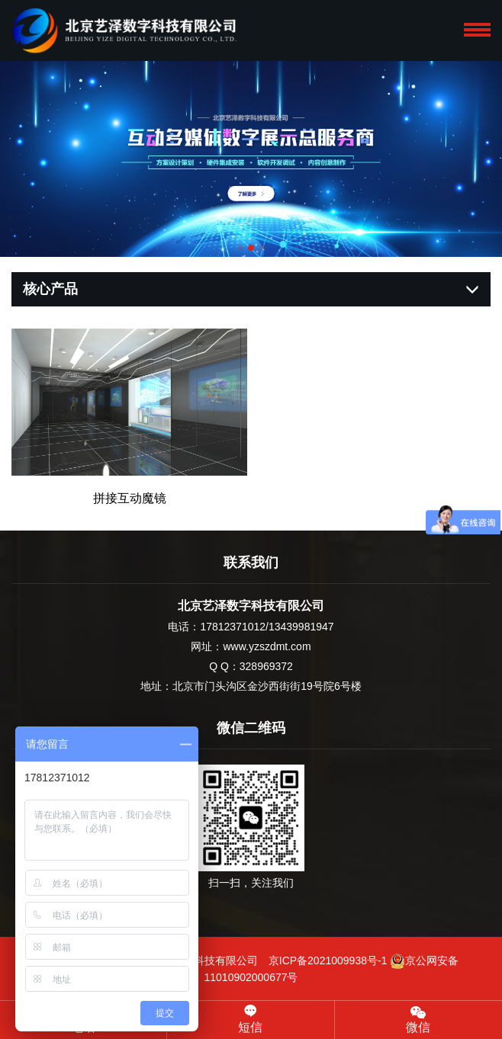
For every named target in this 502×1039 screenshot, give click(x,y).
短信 (250, 1019)
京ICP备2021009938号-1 (328, 960)
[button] (240, 248)
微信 (418, 1019)
